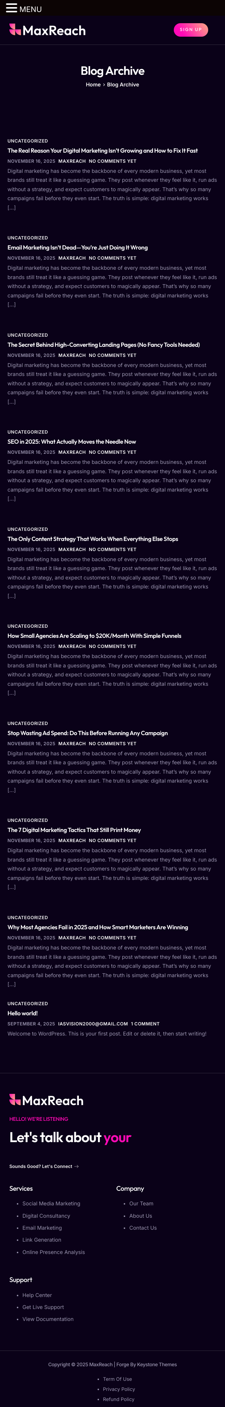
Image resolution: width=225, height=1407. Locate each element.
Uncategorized (27, 141)
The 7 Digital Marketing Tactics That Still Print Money (74, 830)
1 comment (145, 1024)
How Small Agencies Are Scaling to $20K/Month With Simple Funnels (94, 636)
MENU (30, 9)
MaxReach (72, 161)
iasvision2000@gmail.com (93, 1024)
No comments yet (113, 161)
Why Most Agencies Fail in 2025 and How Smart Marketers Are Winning (97, 927)
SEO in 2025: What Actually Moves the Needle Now (71, 442)
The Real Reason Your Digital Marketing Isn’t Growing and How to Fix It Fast (102, 151)
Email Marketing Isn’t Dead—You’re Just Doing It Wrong (77, 247)
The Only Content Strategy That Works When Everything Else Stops (92, 539)
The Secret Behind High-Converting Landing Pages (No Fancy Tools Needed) (103, 345)
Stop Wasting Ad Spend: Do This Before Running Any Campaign (87, 733)
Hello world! (22, 1013)
